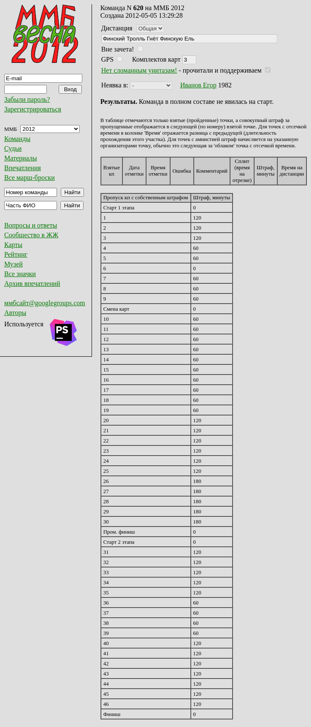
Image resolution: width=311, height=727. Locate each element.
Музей (13, 264)
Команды (17, 138)
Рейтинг (15, 254)
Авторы (15, 312)
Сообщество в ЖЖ (31, 235)
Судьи (13, 148)
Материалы (20, 158)
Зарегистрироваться (32, 109)
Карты (13, 244)
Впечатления (22, 167)
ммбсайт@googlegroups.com (44, 303)
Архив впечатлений (32, 283)
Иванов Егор (198, 85)
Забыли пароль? (27, 99)
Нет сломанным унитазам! (139, 70)
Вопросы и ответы (30, 225)
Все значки (20, 273)
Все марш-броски (29, 177)
